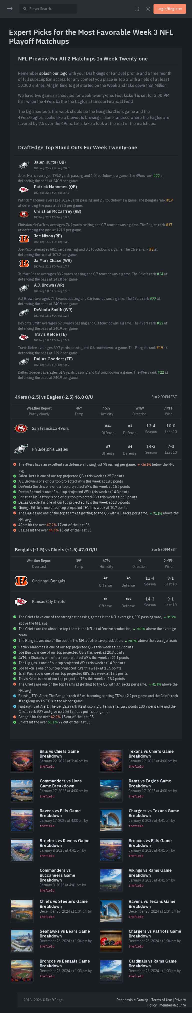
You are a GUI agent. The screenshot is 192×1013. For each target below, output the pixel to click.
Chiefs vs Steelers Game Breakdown (74, 911)
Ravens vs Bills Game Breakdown (70, 823)
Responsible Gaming (132, 1005)
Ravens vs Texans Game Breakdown (159, 911)
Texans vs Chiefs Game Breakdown (159, 765)
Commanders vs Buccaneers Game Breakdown (68, 882)
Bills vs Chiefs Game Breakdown (70, 765)
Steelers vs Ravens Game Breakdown (75, 851)
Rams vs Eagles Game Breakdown (157, 794)
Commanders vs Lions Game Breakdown (71, 794)
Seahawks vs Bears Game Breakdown (75, 940)
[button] (8, 24)
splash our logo (65, 73)
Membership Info (173, 1010)
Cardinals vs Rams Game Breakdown (160, 969)
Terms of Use (161, 1005)
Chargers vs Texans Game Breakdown (161, 823)
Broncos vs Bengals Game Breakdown (75, 969)
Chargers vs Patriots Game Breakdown (156, 940)
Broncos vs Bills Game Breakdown (158, 851)
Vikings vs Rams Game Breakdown (158, 880)
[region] (8, 503)
